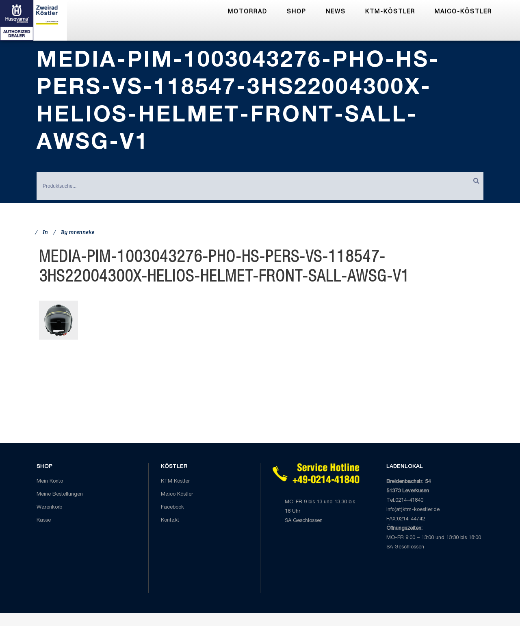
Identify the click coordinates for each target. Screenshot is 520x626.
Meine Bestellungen (60, 494)
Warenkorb (49, 507)
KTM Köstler (175, 481)
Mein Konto (50, 481)
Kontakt (170, 520)
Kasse (44, 520)
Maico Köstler (177, 494)
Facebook (172, 507)
